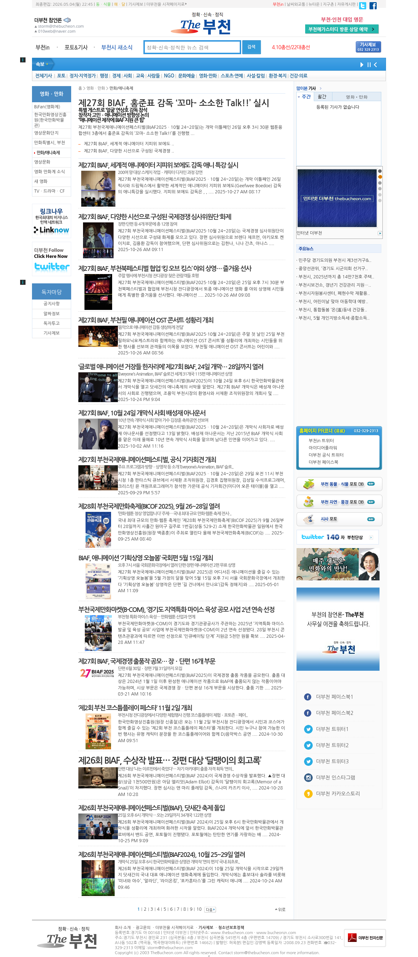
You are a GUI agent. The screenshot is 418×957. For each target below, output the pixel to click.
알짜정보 (51, 314)
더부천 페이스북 (323, 462)
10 (199, 909)
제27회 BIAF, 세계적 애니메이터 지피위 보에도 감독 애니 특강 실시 (158, 165)
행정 (104, 76)
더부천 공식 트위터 (326, 455)
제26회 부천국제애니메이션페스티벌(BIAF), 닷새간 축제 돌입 (151, 808)
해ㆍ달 (119, 4)
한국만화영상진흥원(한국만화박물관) (50, 120)
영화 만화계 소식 (49, 172)
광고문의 (142, 928)
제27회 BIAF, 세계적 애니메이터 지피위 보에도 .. (129, 144)
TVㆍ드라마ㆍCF (49, 191)
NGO (169, 76)
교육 (140, 76)
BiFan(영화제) (47, 107)
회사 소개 (123, 928)
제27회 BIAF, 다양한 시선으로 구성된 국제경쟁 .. (129, 151)
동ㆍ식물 (103, 4)
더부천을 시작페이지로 (166, 4)
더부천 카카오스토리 (338, 793)
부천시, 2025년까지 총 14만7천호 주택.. (337, 277)
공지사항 (51, 304)
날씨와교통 (296, 4)
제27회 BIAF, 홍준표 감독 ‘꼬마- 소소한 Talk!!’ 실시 (174, 103)
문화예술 (186, 76)
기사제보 (135, 4)
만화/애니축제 (48, 153)
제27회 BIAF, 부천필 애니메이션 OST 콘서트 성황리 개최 (145, 320)
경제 (116, 76)
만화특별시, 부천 (49, 143)
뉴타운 (314, 4)
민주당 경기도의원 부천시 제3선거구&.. (335, 260)
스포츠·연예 (232, 76)
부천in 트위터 (321, 441)
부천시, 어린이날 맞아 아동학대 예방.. (333, 302)
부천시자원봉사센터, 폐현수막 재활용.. (334, 293)
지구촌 (328, 4)
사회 (128, 76)
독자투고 (51, 323)
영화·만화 (207, 76)
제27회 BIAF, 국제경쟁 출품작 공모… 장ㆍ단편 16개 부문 (146, 661)
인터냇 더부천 (309, 233)
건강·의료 (298, 76)
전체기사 (43, 76)
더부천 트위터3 (332, 761)
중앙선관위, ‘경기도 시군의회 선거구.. (333, 269)
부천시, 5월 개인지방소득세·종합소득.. (334, 318)
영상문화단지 (46, 133)
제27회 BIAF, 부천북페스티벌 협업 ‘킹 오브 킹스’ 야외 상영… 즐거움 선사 (164, 268)
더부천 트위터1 (332, 729)
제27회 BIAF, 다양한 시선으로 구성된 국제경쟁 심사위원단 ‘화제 (154, 217)
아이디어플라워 (323, 448)
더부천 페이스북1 (335, 696)
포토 (61, 76)
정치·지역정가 (82, 76)
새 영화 (40, 181)
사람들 (153, 76)
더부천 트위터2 (332, 745)
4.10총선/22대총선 (291, 47)
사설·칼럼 (256, 76)
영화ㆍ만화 (357, 97)
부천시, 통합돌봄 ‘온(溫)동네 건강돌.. (333, 310)
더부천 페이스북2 (335, 713)
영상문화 (42, 162)
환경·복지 (277, 76)
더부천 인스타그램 (335, 777)
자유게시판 (346, 4)
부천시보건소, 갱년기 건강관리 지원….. (335, 285)
